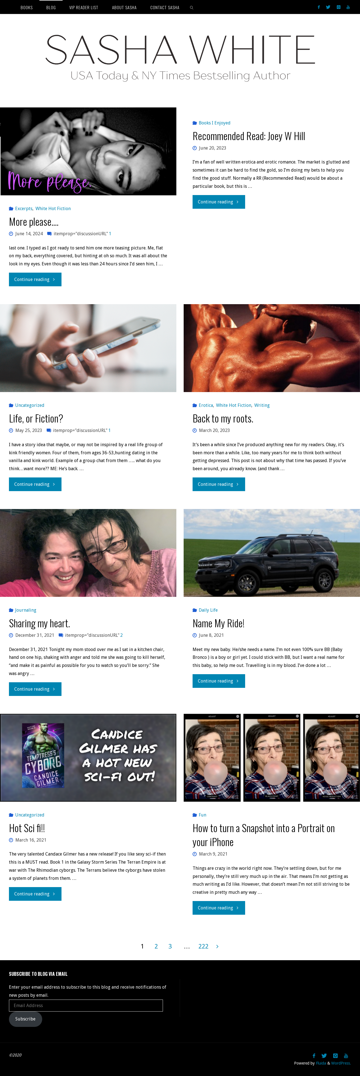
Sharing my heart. (39, 622)
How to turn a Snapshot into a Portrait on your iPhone (264, 834)
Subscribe (25, 1019)
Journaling (25, 610)
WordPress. (341, 1063)
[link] (191, 7)
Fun (202, 815)
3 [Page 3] (170, 946)
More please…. (33, 221)
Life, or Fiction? (36, 417)
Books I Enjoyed (215, 123)
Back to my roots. (223, 417)
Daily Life (208, 610)
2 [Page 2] (156, 946)
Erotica (206, 405)
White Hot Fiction (53, 208)
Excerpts (23, 208)
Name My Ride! (219, 622)
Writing (262, 405)
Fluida (320, 1063)
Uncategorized (29, 405)
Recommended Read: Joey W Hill (249, 135)
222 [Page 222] (203, 946)
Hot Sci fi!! (27, 827)
